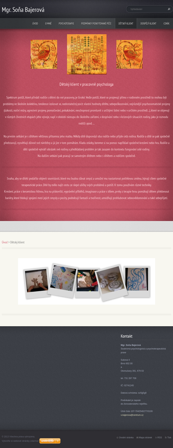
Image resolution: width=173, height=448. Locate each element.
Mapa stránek (145, 437)
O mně (48, 23)
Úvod (35, 23)
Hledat (168, 9)
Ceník (166, 23)
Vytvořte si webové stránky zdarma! (20, 441)
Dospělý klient (148, 23)
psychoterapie (66, 23)
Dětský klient (126, 23)
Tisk (169, 437)
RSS (160, 437)
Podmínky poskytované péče (96, 23)
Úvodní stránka (126, 437)
